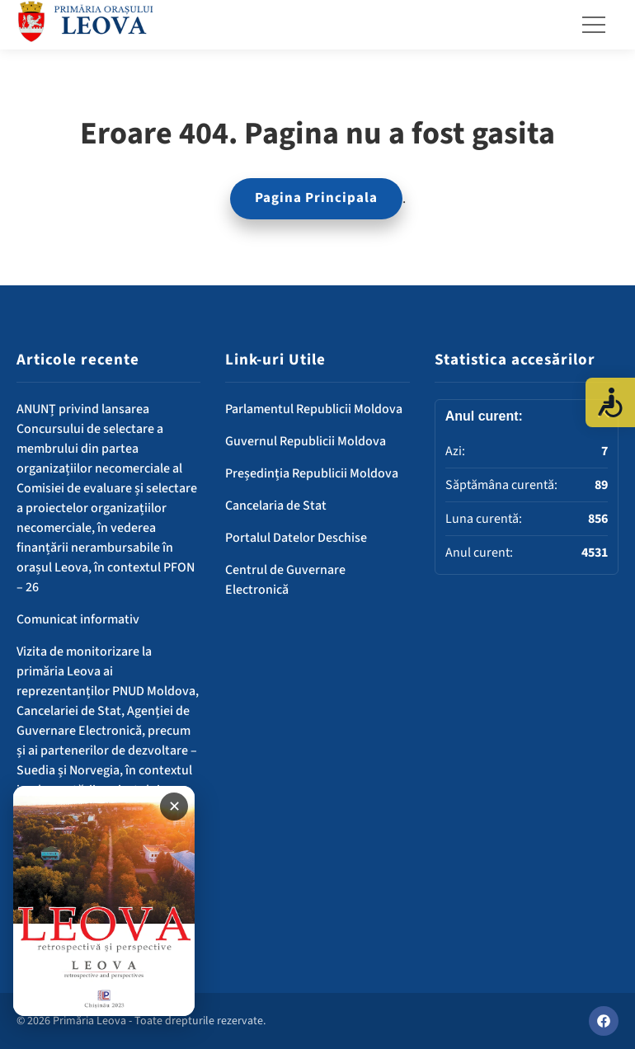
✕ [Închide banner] (174, 806)
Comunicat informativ (77, 619)
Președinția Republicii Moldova (311, 473)
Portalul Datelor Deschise (296, 538)
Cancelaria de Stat (276, 505)
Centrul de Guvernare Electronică (285, 580)
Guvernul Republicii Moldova (305, 441)
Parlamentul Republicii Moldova (313, 409)
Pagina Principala (316, 198)
